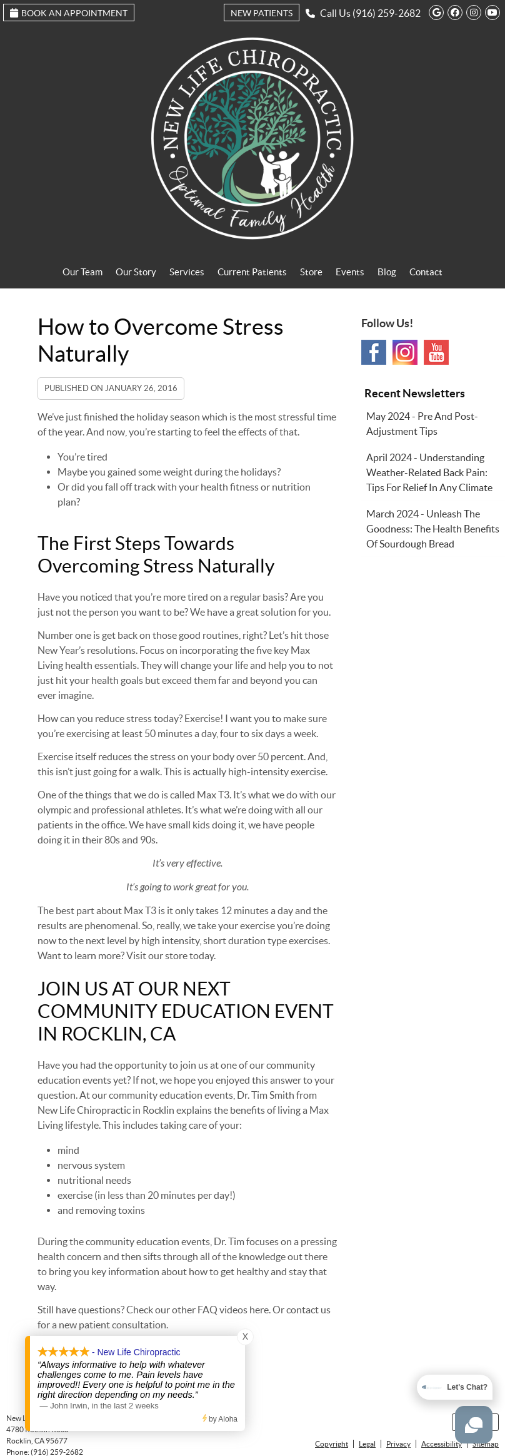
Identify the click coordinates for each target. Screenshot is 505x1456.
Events (350, 272)
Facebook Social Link (373, 352)
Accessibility (441, 1444)
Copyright (331, 1444)
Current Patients (252, 272)
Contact (425, 272)
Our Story (136, 272)
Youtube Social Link (436, 352)
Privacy (398, 1444)
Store (311, 272)
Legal (367, 1444)
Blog (387, 272)
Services (186, 272)
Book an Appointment (69, 13)
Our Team (82, 272)
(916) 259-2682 (386, 13)
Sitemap (485, 1444)
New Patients (261, 13)
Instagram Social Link (405, 352)
